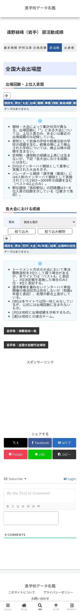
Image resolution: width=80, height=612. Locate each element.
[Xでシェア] (16, 443)
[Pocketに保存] (16, 454)
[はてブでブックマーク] (64, 443)
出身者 (69, 47)
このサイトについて (21, 592)
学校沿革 (25, 47)
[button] (64, 454)
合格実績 (40, 47)
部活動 (54, 47)
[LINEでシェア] (40, 454)
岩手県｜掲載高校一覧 (21, 331)
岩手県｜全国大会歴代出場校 (26, 345)
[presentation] (31, 518)
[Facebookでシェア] (40, 443)
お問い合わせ (40, 598)
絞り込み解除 (55, 231)
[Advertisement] (40, 395)
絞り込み (22, 231)
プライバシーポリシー (58, 592)
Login (70, 479)
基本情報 (10, 47)
